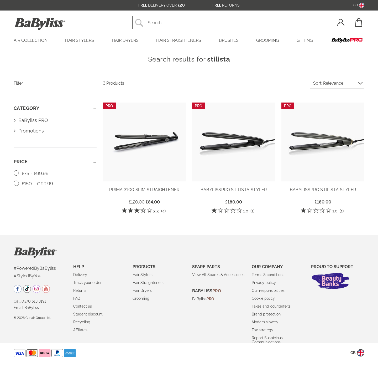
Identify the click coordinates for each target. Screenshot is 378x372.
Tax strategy (262, 330)
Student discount (88, 314)
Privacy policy (264, 283)
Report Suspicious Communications (267, 340)
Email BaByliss (26, 307)
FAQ (76, 298)
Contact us (82, 306)
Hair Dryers (142, 290)
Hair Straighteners (148, 283)
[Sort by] (337, 83)
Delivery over (161, 5)
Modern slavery (265, 322)
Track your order (87, 283)
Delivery (80, 275)
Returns (226, 5)
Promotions (31, 131)
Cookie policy (263, 298)
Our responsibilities (268, 290)
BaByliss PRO (33, 120)
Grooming (141, 298)
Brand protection (266, 314)
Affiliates (80, 330)
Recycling (81, 322)
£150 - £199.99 (33, 183)
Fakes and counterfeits (271, 306)
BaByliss (203, 299)
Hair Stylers (143, 275)
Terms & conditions (268, 275)
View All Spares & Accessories (218, 275)
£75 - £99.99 (31, 173)
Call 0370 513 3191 (30, 301)
